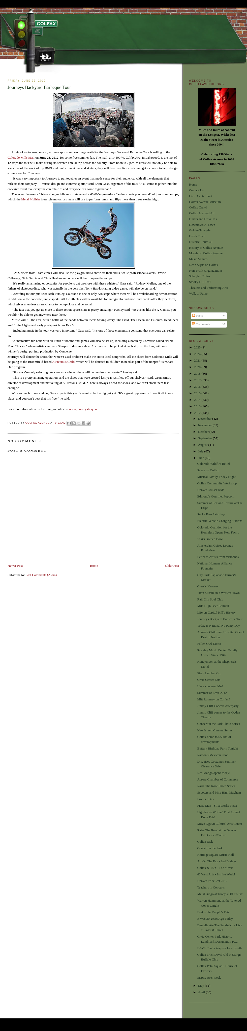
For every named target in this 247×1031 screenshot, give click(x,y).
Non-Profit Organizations (205, 270)
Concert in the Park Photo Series (218, 724)
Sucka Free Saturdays (211, 514)
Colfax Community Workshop (217, 483)
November (205, 425)
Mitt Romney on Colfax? (213, 699)
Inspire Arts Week (209, 977)
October (203, 432)
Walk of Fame (198, 293)
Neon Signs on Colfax (203, 265)
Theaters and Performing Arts (208, 288)
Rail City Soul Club (210, 599)
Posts (197, 315)
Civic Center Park (200, 196)
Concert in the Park (210, 848)
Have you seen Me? (210, 686)
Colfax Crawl (198, 207)
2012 (197, 413)
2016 (197, 386)
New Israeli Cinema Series (214, 730)
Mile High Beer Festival (213, 606)
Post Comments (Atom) (41, 575)
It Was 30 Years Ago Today (215, 918)
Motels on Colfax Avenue (206, 253)
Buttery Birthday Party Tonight (217, 748)
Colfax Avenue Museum (205, 202)
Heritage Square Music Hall (215, 855)
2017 (197, 380)
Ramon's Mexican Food (212, 755)
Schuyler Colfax (199, 276)
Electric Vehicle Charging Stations (219, 521)
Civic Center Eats (208, 680)
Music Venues (198, 259)
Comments (201, 324)
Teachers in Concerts (211, 887)
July (201, 451)
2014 (197, 400)
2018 (197, 373)
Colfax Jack (205, 841)
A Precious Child (63, 362)
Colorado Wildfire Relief (213, 464)
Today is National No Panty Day (218, 625)
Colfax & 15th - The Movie (215, 868)
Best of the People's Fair (213, 912)
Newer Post (15, 565)
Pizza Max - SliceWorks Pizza (217, 805)
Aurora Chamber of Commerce (217, 779)
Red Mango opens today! (213, 773)
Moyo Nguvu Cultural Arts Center (219, 824)
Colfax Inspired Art (201, 213)
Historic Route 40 (200, 242)
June (201, 458)
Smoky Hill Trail (200, 282)
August (203, 445)
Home (94, 565)
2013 (197, 406)
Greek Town (197, 236)
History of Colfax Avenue (206, 248)
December (205, 418)
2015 (197, 393)
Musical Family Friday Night (216, 477)
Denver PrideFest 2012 (212, 881)
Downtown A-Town (202, 225)
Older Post (172, 565)
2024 (197, 354)
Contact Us (196, 190)
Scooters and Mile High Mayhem (219, 792)
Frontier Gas (205, 799)
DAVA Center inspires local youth (219, 948)
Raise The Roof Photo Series (216, 786)
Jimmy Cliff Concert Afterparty (217, 706)
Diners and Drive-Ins (203, 219)
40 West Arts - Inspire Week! (216, 874)
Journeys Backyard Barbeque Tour (219, 619)
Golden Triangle (199, 230)
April (202, 992)
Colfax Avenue (38, 422)
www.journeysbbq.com (84, 409)
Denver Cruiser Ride (210, 490)
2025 (197, 347)
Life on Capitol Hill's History (216, 612)
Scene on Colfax (208, 470)
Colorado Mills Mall (21, 157)
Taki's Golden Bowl (210, 539)
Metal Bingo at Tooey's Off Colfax (219, 894)
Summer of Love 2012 (212, 693)
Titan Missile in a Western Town (218, 593)
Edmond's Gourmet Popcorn (215, 496)
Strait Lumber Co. (209, 673)
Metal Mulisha (30, 199)
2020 (197, 367)
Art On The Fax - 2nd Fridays (216, 861)
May (201, 985)
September (205, 438)
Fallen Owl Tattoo (209, 644)
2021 (197, 360)
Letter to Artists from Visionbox (218, 557)
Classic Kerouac (208, 586)
